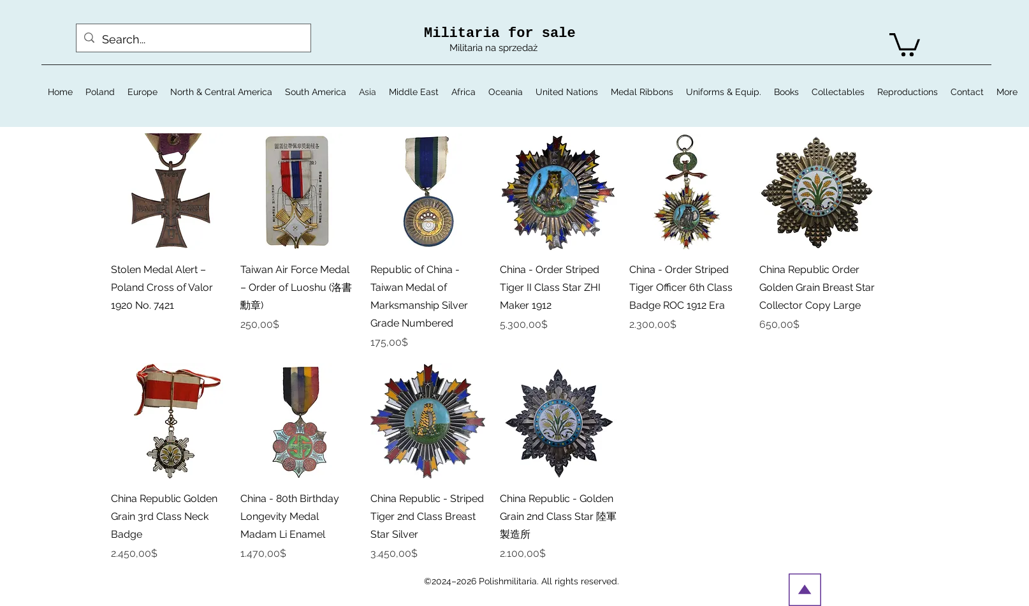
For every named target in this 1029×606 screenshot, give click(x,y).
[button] (904, 43)
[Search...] (193, 39)
